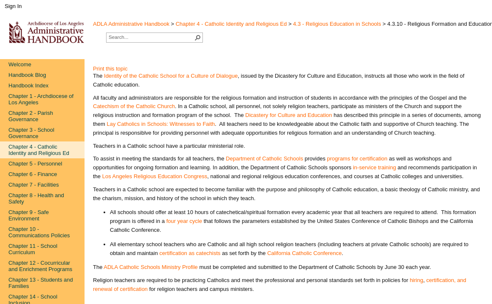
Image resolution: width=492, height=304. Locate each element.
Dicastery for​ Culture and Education (288, 115)
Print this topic (110, 68)
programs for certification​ (357, 158)
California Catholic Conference (304, 253)
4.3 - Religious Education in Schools (337, 24)
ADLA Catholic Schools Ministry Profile (151, 267)
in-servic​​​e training (374, 167)
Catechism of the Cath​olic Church (134, 106)
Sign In (13, 6)
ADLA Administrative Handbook (131, 24)
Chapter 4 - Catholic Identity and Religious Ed (231, 24)
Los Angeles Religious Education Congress (155, 176)
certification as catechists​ (190, 253)
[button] (197, 37)
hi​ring (416, 280)
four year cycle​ (184, 221)
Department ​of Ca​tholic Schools (264, 158)
